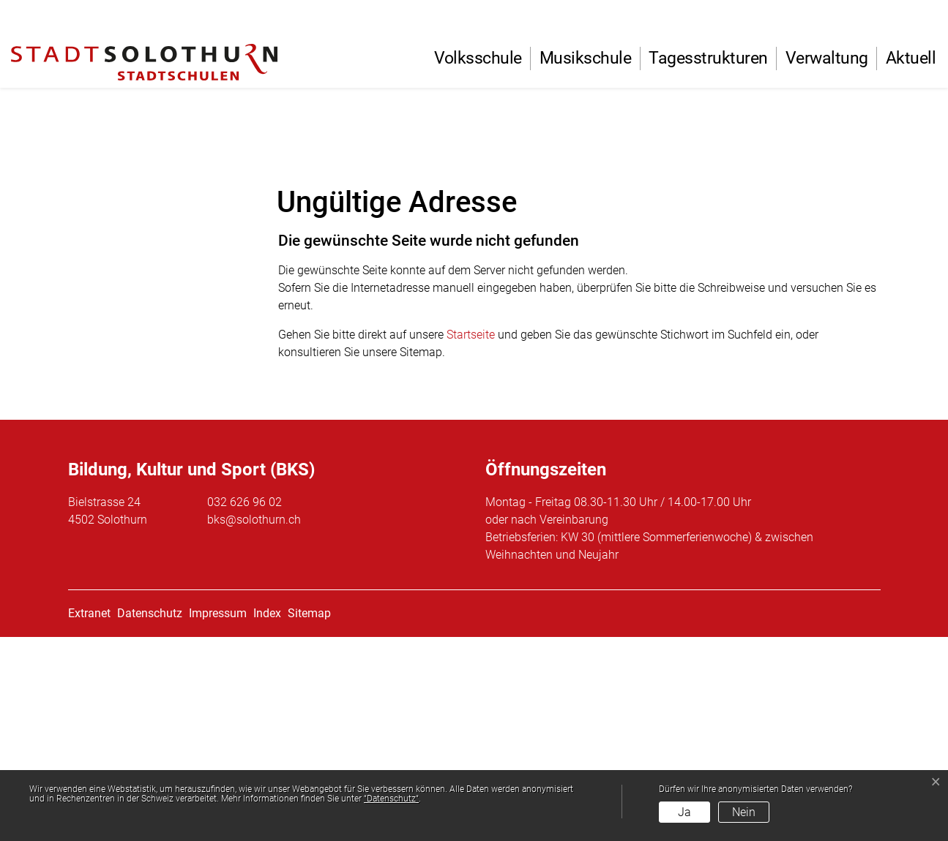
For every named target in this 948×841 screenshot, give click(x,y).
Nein (743, 812)
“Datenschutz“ (391, 798)
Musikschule (586, 58)
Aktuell (911, 58)
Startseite (471, 539)
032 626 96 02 (244, 706)
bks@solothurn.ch (254, 724)
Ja (684, 812)
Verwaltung (826, 58)
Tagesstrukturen (708, 58)
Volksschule (478, 58)
